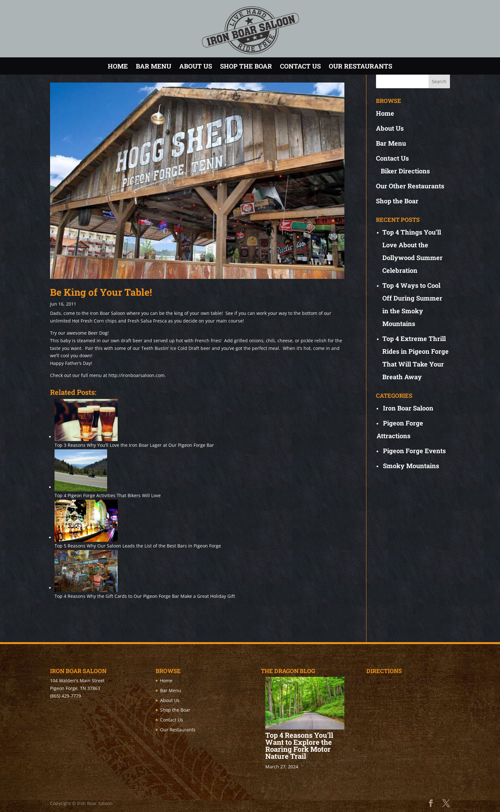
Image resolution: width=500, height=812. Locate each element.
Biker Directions (405, 171)
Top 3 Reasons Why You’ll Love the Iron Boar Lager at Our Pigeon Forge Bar (134, 445)
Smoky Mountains (411, 465)
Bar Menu (153, 66)
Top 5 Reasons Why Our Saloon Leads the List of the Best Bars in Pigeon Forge (138, 546)
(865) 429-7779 (65, 696)
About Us (195, 66)
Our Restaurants (360, 66)
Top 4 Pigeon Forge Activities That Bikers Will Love (108, 495)
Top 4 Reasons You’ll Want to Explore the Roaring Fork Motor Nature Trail (299, 745)
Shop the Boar (246, 66)
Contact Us (300, 66)
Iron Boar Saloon (408, 408)
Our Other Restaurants (410, 186)
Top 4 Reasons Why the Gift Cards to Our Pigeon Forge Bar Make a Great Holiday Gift (145, 596)
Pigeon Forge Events (414, 450)
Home (118, 66)
